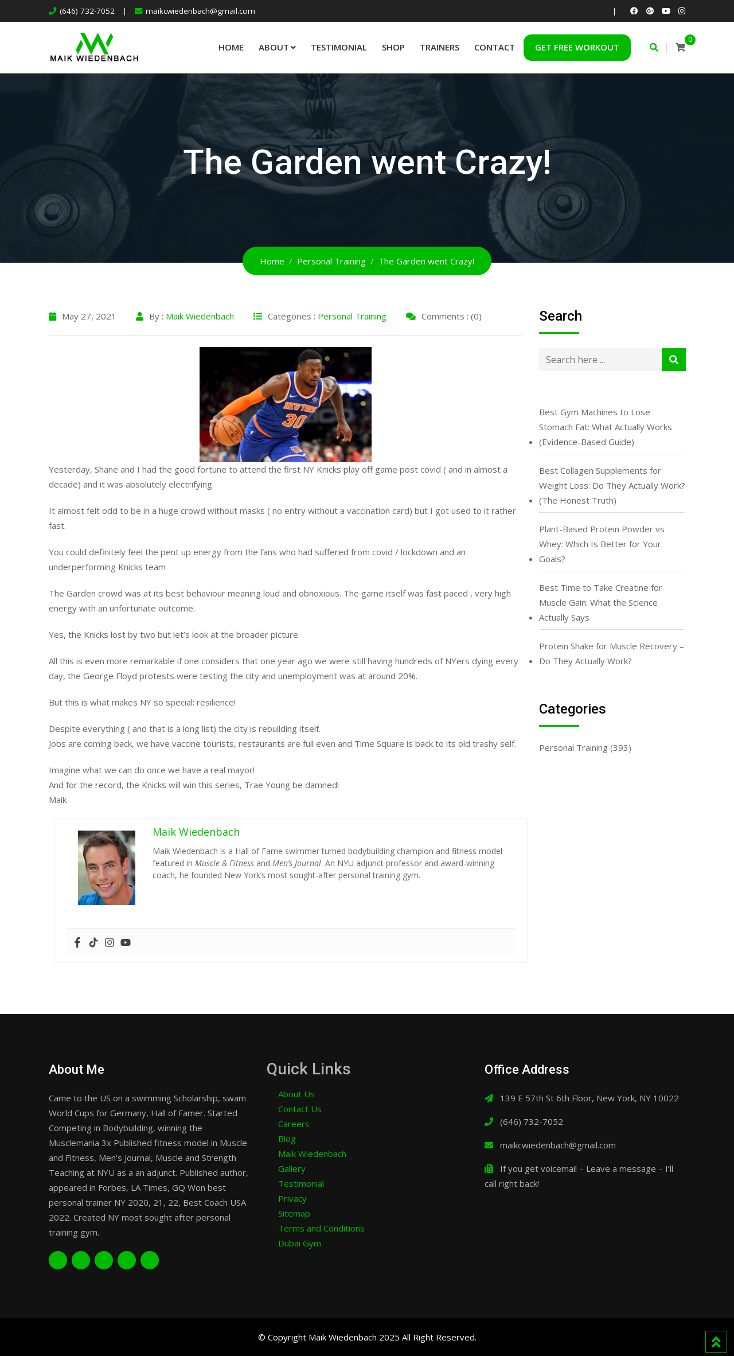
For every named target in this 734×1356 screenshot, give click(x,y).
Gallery (292, 1168)
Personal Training (352, 316)
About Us (296, 1094)
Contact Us (300, 1109)
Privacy (292, 1198)
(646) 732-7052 (87, 11)
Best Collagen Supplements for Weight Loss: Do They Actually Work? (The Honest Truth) (612, 485)
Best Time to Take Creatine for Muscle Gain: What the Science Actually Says (600, 602)
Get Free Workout (577, 47)
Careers (294, 1123)
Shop (393, 47)
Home (231, 47)
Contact (494, 47)
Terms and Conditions (321, 1228)
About (274, 47)
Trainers (439, 47)
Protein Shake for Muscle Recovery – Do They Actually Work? (611, 653)
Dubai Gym (299, 1243)
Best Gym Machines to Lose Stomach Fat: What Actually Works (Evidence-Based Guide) (605, 426)
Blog (287, 1138)
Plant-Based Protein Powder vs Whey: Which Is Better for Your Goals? (602, 543)
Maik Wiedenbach (200, 316)
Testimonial (339, 47)
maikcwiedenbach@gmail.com (200, 11)
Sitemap (294, 1213)
